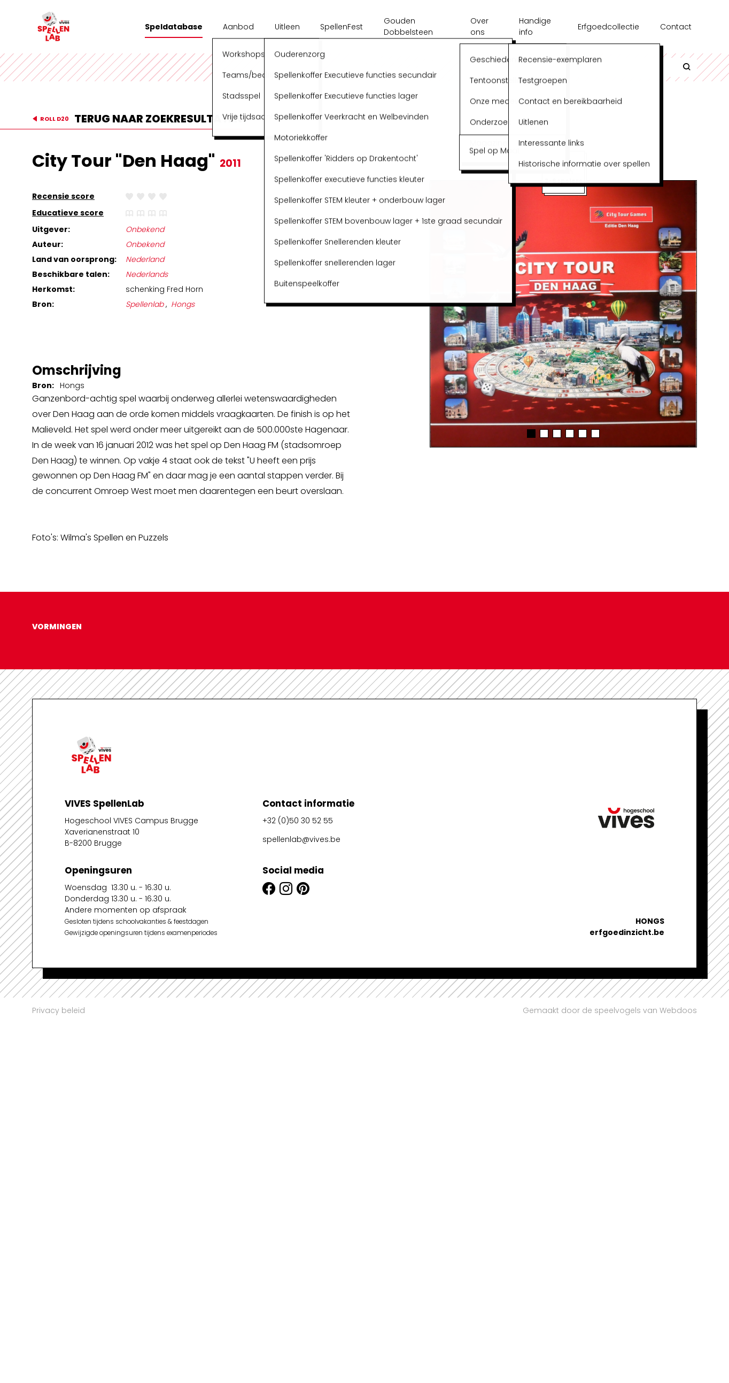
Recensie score (63, 196)
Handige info (535, 26)
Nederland (145, 259)
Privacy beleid (58, 1010)
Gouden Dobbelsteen (408, 26)
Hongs (183, 304)
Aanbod (238, 26)
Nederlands (147, 274)
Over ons (479, 26)
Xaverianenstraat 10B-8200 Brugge (102, 1233)
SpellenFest (341, 26)
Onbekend (145, 229)
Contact (676, 26)
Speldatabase (174, 26)
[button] (531, 433)
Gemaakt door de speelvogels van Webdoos (610, 1010)
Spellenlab (145, 304)
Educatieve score (68, 212)
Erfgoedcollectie (608, 26)
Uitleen (287, 26)
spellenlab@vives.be (301, 1235)
